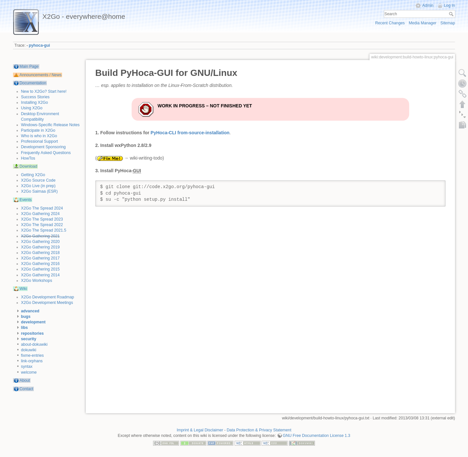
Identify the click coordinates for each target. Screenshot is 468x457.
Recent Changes (390, 23)
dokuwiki (28, 350)
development (33, 322)
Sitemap (447, 23)
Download (28, 166)
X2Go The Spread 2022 (42, 224)
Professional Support (39, 141)
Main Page (29, 66)
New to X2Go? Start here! (44, 91)
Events (26, 200)
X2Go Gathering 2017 (40, 258)
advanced (30, 311)
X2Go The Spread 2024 (42, 208)
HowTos (28, 158)
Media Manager (422, 23)
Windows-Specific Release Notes (50, 125)
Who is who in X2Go (39, 136)
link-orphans (32, 361)
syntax (26, 366)
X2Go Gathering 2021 (40, 236)
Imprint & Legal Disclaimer (200, 430)
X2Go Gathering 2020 (40, 241)
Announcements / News (40, 75)
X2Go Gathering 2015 (40, 269)
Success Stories (35, 97)
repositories (32, 333)
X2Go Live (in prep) (38, 186)
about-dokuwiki (34, 344)
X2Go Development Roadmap (47, 297)
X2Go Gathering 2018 (40, 252)
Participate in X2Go (38, 130)
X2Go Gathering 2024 (40, 213)
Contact (26, 389)
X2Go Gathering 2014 (40, 275)
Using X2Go (32, 108)
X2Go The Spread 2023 (42, 219)
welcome (29, 372)
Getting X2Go (33, 175)
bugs (26, 316)
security (28, 339)
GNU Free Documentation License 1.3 (316, 435)
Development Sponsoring (43, 147)
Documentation (33, 83)
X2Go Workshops (36, 280)
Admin (428, 5)
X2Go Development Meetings (47, 302)
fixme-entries (32, 355)
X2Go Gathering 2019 (40, 247)
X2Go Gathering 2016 (40, 263)
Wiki (23, 288)
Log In (449, 5)
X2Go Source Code (38, 180)
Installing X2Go (34, 102)
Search (452, 14)
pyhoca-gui (39, 45)
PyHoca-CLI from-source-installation (189, 132)
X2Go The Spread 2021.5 (43, 230)
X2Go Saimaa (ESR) (39, 191)
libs (24, 327)
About (25, 380)
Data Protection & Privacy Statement (259, 430)
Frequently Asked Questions (46, 152)
